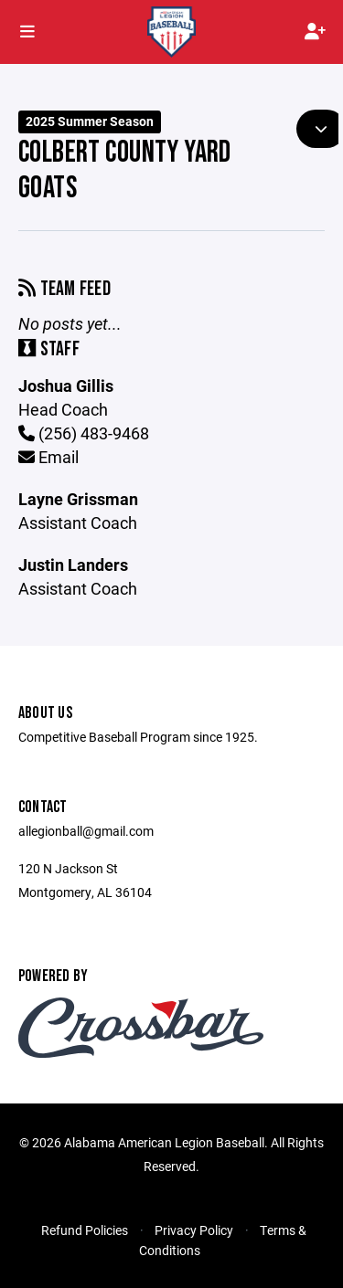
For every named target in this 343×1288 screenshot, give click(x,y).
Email (48, 457)
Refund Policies (84, 1230)
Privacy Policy (194, 1230)
